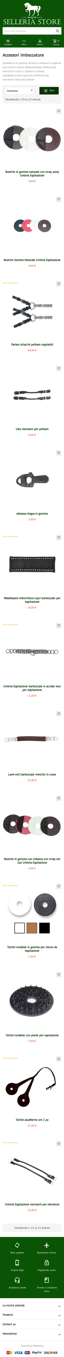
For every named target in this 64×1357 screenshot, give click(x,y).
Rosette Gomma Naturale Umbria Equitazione (32, 260)
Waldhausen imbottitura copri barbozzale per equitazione (32, 600)
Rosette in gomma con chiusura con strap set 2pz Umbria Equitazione (32, 860)
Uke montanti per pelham (32, 429)
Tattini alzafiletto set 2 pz (32, 1120)
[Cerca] (32, 30)
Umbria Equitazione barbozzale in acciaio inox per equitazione (32, 688)
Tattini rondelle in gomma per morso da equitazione (32, 949)
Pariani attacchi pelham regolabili (32, 344)
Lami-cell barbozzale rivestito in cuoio (32, 774)
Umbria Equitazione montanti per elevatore (32, 1204)
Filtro (49, 91)
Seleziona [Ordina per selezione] (20, 90)
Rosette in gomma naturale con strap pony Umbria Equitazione (32, 173)
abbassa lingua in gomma (32, 513)
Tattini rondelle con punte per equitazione (32, 1035)
